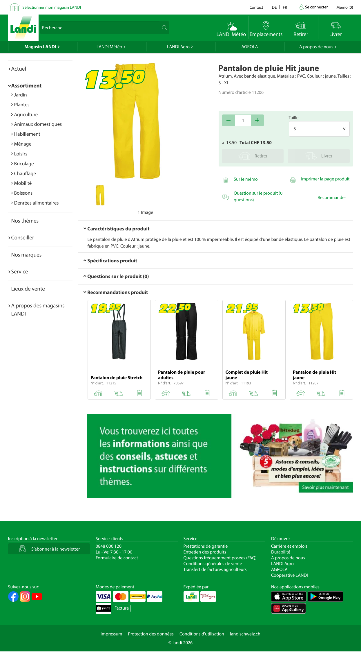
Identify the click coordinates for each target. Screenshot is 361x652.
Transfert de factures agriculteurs (215, 569)
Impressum (111, 634)
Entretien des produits (205, 552)
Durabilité (280, 552)
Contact (256, 7)
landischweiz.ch (245, 634)
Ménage (23, 143)
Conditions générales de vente (213, 564)
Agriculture (26, 114)
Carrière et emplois (289, 546)
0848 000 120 (108, 546)
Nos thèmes (25, 220)
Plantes (22, 104)
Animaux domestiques (38, 124)
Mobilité (23, 183)
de (274, 7)
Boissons (23, 192)
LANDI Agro (178, 47)
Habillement (27, 133)
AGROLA (250, 47)
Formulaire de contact (117, 558)
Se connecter (316, 7)
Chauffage (25, 173)
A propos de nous (316, 47)
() (344, 7)
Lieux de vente (28, 288)
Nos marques (26, 254)
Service (19, 271)
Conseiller (22, 237)
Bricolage (24, 163)
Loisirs (21, 153)
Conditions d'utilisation (201, 634)
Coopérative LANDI (289, 575)
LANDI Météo (109, 47)
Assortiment (26, 85)
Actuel (18, 68)
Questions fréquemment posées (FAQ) (220, 558)
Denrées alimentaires (36, 202)
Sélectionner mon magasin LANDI (52, 7)
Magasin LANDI (40, 47)
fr (285, 7)
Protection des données (151, 634)
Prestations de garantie (206, 546)
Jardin (20, 94)
